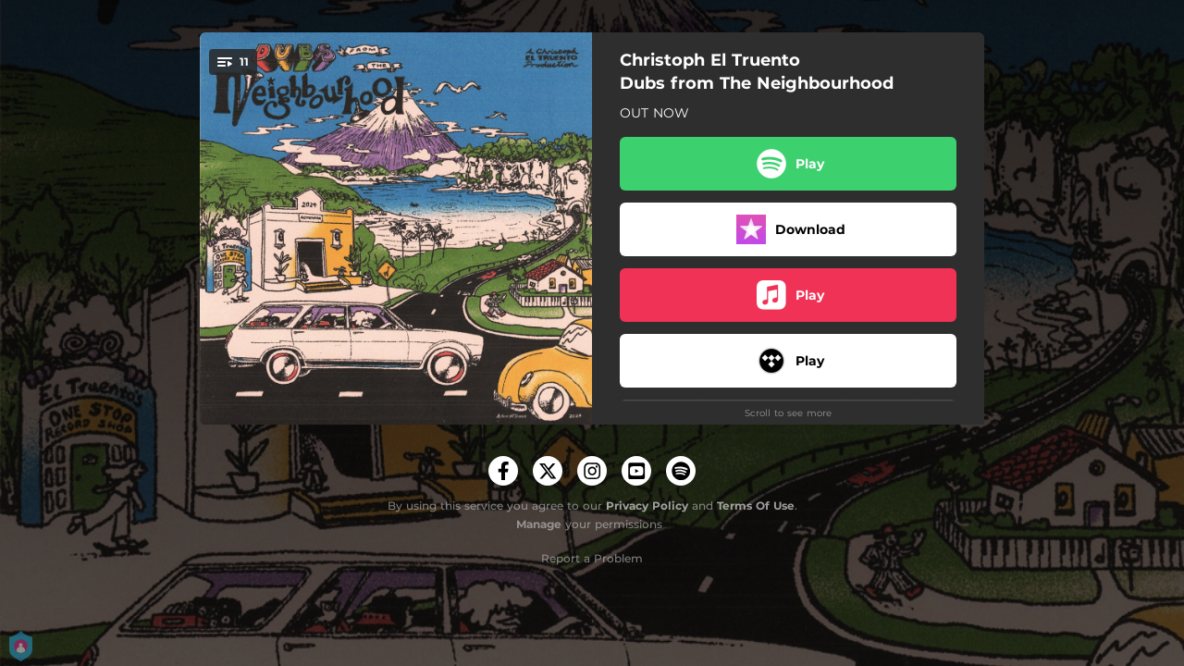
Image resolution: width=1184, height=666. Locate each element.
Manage (538, 524)
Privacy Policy (647, 505)
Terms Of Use (756, 505)
